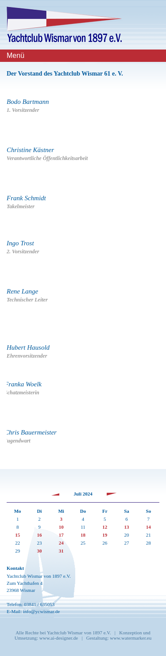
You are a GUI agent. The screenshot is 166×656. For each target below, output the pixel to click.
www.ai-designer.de (58, 638)
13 (126, 527)
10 (61, 527)
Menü (15, 55)
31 (61, 550)
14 (148, 527)
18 (83, 535)
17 (61, 535)
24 (61, 542)
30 (39, 550)
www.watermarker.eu (130, 638)
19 (104, 535)
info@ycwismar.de (41, 611)
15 (17, 535)
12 (104, 527)
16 (39, 535)
